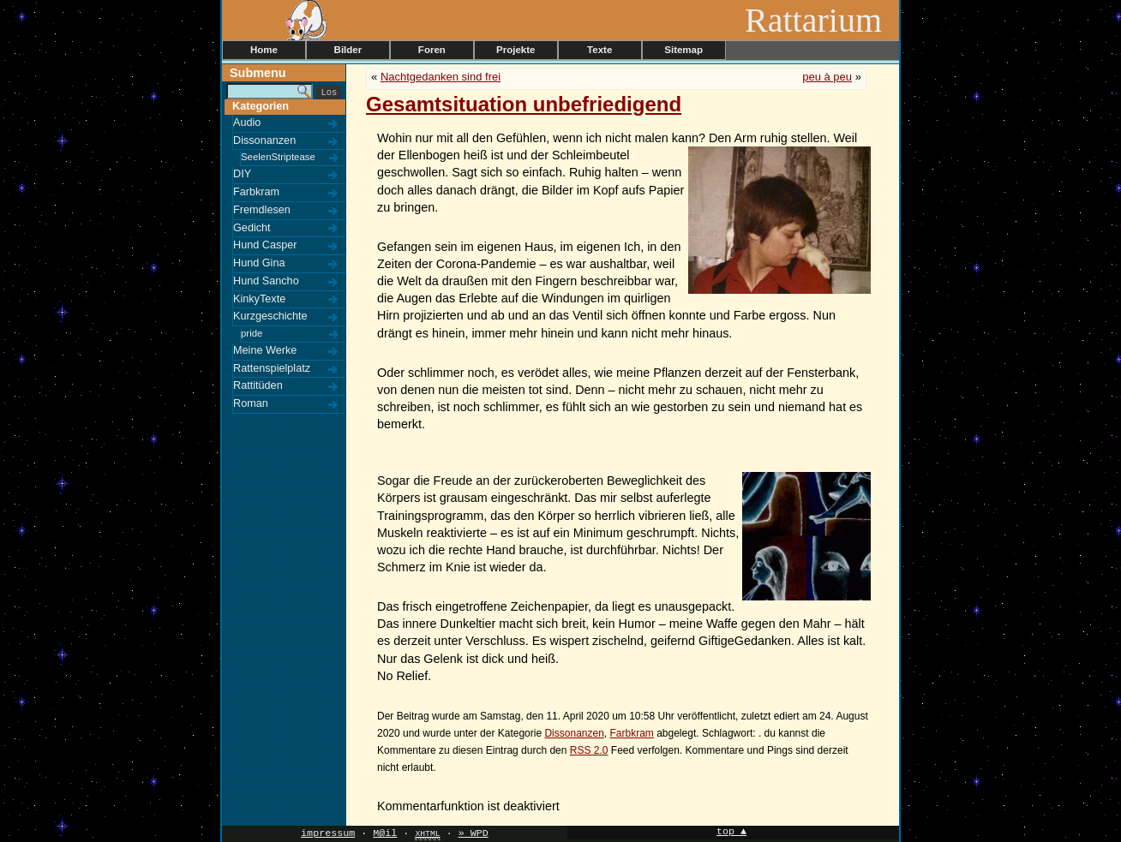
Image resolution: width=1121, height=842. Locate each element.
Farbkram (256, 192)
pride (251, 333)
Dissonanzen (264, 140)
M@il (385, 833)
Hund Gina (259, 263)
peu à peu (827, 76)
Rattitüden (258, 385)
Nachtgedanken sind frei (441, 76)
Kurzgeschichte (270, 316)
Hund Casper (265, 245)
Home (264, 50)
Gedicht (252, 228)
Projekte (515, 50)
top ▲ (731, 832)
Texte (599, 50)
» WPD (474, 833)
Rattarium (822, 20)
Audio (247, 122)
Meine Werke (265, 350)
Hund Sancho (266, 281)
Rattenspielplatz (271, 368)
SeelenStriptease (278, 157)
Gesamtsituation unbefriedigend (523, 104)
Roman (250, 403)
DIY (242, 174)
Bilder (348, 50)
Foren (432, 50)
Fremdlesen (262, 210)
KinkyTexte (259, 299)
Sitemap (683, 50)
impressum (328, 833)
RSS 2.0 (589, 750)
